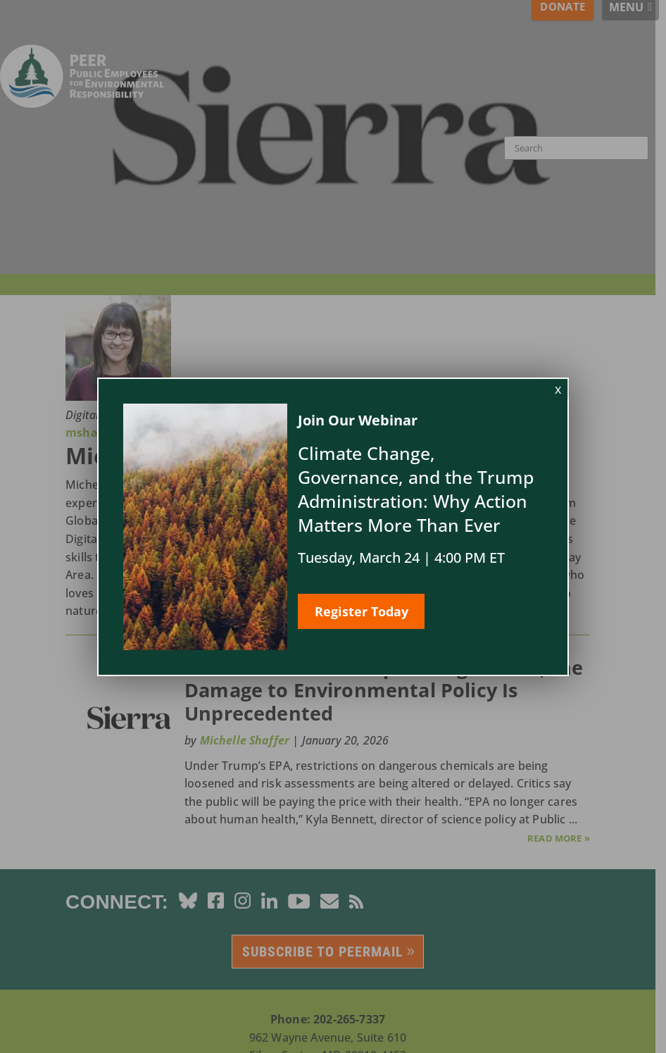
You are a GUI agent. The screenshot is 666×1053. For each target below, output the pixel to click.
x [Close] (558, 388)
